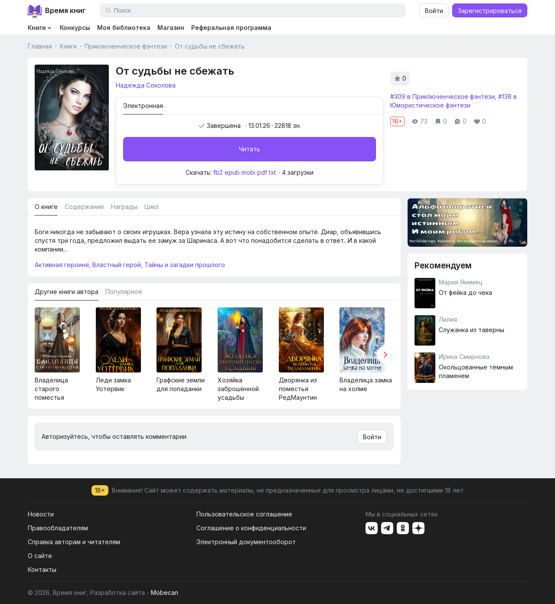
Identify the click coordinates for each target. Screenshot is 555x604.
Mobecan (164, 592)
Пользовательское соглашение (244, 514)
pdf (262, 172)
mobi (248, 172)
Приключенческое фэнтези (126, 46)
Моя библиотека (123, 27)
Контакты (42, 569)
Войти (434, 10)
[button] (385, 354)
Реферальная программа (231, 27)
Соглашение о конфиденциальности (251, 528)
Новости (41, 514)
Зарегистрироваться (490, 10)
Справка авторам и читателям (74, 541)
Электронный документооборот (246, 541)
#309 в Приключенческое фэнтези (442, 96)
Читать (249, 149)
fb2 (218, 172)
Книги (68, 46)
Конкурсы (75, 27)
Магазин (170, 27)
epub (232, 172)
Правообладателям (58, 528)
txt (272, 172)
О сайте (40, 555)
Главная (40, 46)
